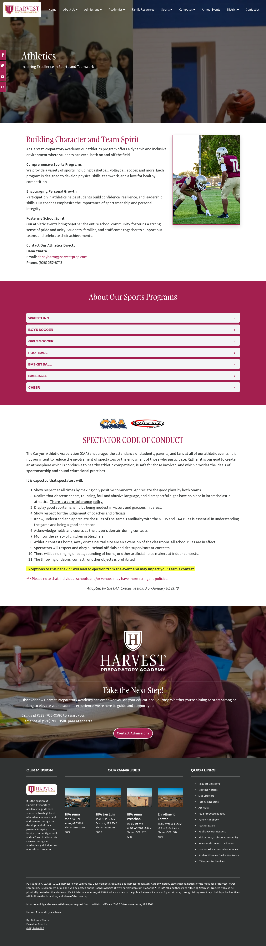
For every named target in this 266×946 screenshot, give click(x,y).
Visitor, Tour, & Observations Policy (218, 837)
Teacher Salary (206, 825)
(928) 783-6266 (35, 928)
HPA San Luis (105, 814)
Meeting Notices (208, 789)
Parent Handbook (208, 819)
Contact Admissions (133, 733)
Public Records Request (212, 831)
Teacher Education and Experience (218, 849)
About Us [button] (70, 10)
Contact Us (253, 10)
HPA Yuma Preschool (134, 816)
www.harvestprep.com (129, 887)
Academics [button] (117, 10)
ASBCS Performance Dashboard (216, 843)
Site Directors (206, 795)
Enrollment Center (166, 816)
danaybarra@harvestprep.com (62, 256)
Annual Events (211, 10)
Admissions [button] (93, 10)
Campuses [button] (187, 10)
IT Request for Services (211, 861)
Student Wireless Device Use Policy (218, 855)
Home (52, 10)
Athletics (203, 807)
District (233, 10)
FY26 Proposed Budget (211, 813)
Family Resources (143, 10)
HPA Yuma (72, 814)
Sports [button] (166, 10)
